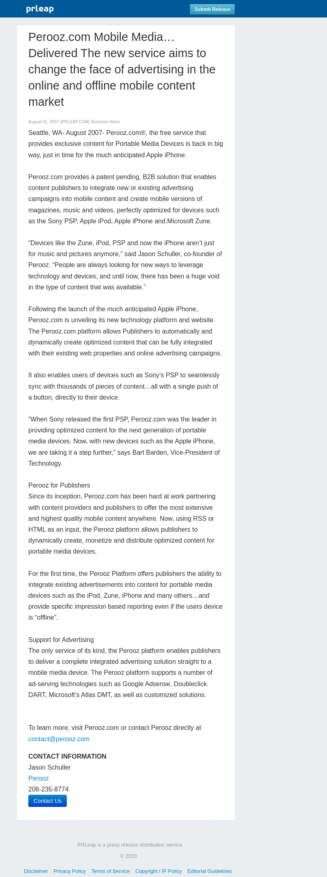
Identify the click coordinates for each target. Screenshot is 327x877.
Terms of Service (110, 871)
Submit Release (212, 9)
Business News (105, 122)
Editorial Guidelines (209, 871)
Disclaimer (36, 871)
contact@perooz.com (58, 739)
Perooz (38, 778)
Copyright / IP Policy (158, 871)
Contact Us (48, 801)
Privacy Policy (69, 871)
